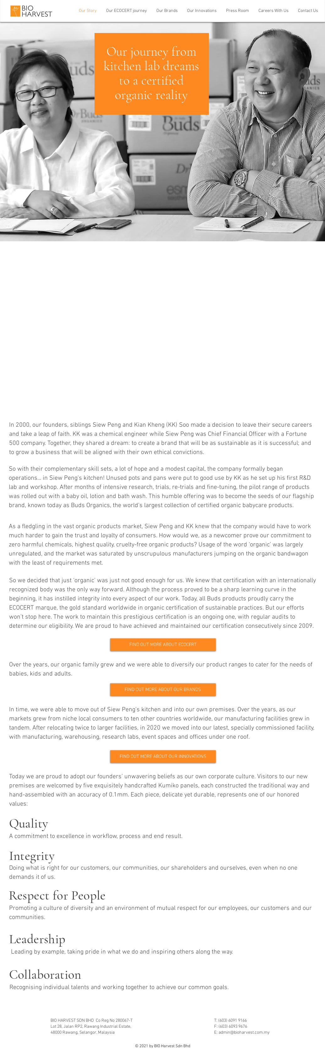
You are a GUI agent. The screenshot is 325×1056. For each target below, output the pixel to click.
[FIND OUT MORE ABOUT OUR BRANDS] (163, 689)
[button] (167, 11)
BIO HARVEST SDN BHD (73, 1020)
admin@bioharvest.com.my (244, 1032)
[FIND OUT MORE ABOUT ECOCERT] (163, 644)
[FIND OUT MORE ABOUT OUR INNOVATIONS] (163, 756)
